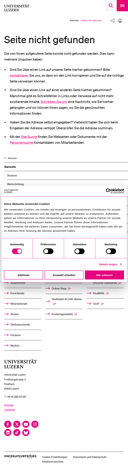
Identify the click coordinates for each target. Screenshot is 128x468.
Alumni (14, 314)
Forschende (17, 293)
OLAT (96, 303)
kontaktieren (19, 75)
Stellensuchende (20, 324)
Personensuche (21, 142)
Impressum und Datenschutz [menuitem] (89, 457)
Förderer (15, 335)
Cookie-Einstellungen (54, 457)
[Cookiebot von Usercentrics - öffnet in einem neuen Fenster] (108, 191)
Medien (14, 345)
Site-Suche (29, 137)
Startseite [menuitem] (12, 158)
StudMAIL (99, 293)
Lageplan (9, 409)
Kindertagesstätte (62, 314)
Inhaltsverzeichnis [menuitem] (52, 461)
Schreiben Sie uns (54, 102)
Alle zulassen (104, 274)
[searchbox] (111, 5)
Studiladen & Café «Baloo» (67, 299)
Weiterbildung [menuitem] (15, 184)
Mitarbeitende (18, 303)
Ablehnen (24, 274)
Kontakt (8, 405)
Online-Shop (59, 288)
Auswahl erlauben (64, 274)
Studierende (17, 282)
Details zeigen (108, 264)
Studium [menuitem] (12, 175)
